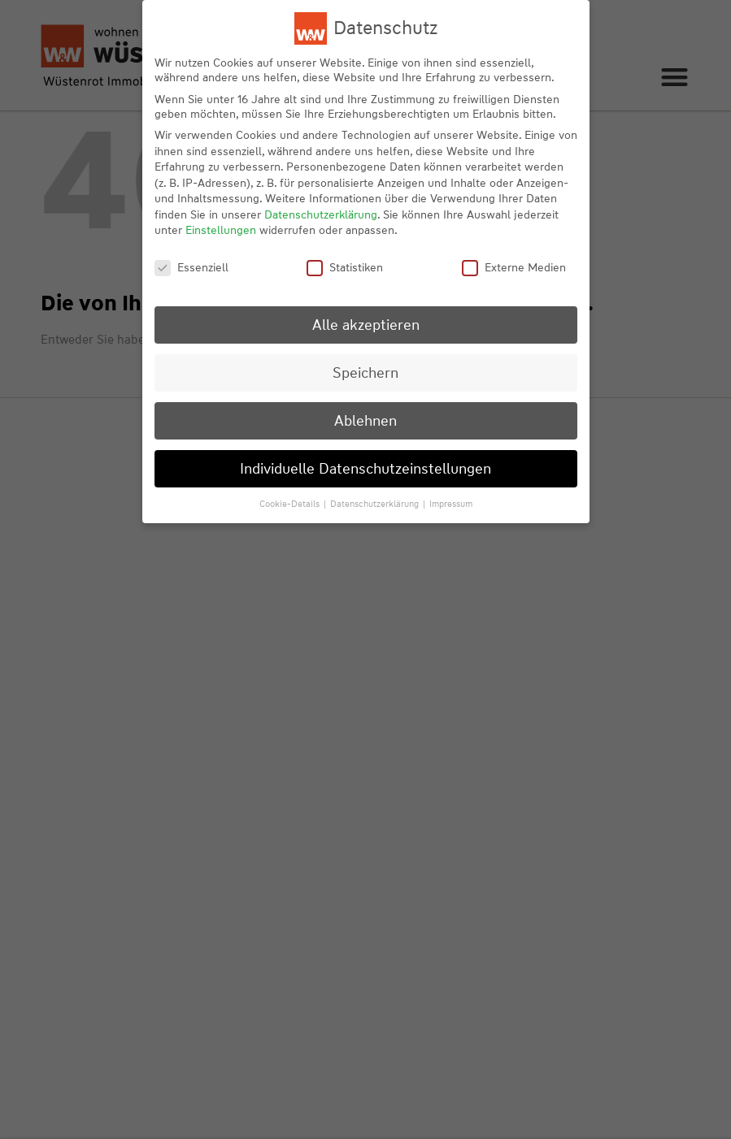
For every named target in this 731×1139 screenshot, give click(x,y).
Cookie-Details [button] (290, 503)
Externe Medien (514, 267)
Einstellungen (220, 230)
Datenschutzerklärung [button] (375, 503)
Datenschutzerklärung (320, 214)
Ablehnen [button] (365, 420)
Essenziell (191, 267)
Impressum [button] (450, 503)
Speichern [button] (365, 372)
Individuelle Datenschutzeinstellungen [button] (365, 468)
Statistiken (345, 267)
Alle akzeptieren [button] (366, 324)
